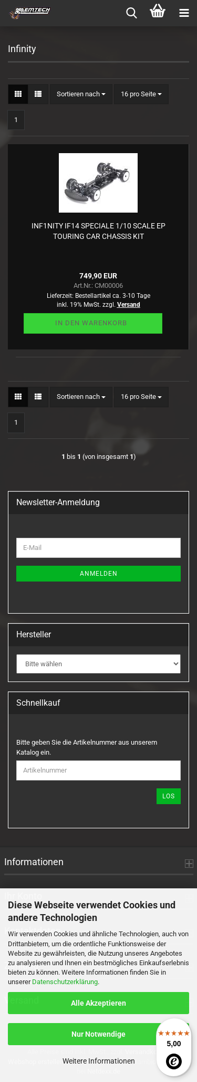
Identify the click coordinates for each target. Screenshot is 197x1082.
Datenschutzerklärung (65, 982)
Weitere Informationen (99, 1061)
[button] (18, 94)
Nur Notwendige (98, 1034)
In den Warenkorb (91, 323)
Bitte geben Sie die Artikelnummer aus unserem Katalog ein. (86, 747)
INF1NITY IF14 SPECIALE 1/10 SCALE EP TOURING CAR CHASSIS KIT (98, 231)
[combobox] (81, 94)
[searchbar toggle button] (131, 13)
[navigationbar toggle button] (184, 13)
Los (168, 796)
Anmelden (99, 573)
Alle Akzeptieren (98, 1003)
